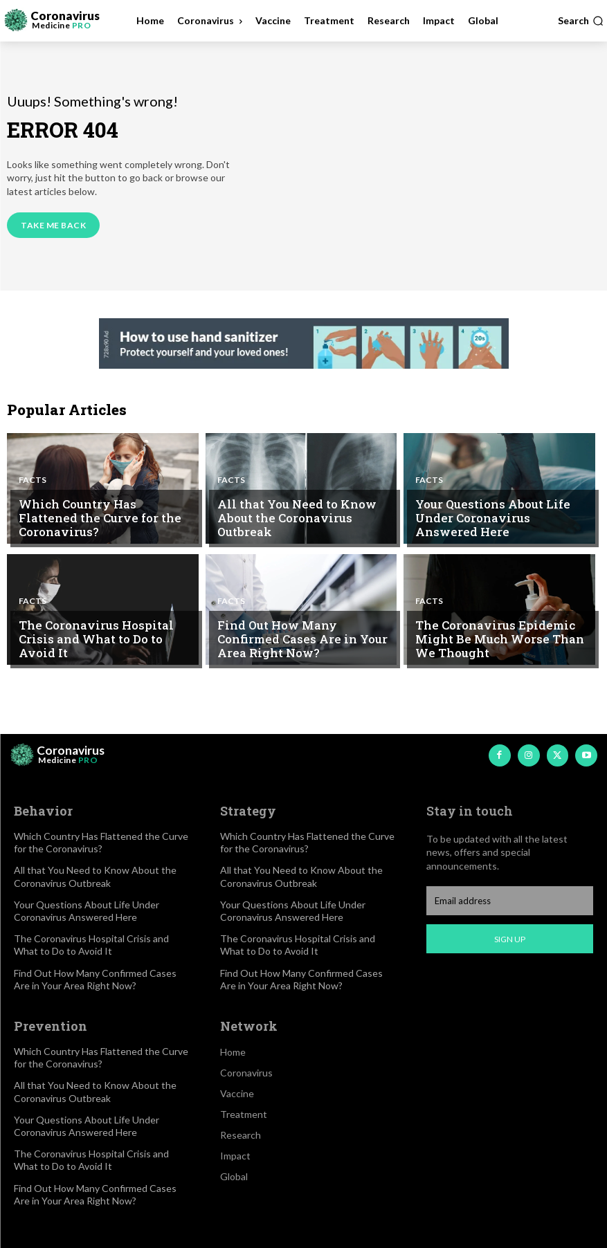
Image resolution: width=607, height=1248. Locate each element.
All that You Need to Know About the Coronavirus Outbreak (304, 526)
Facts (32, 497)
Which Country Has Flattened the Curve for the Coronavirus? (102, 526)
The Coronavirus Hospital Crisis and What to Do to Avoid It (105, 647)
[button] (581, 21)
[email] (509, 900)
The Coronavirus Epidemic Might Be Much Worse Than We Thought (500, 641)
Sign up (509, 939)
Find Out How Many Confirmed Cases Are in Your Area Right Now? (301, 641)
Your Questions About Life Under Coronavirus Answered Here (495, 520)
